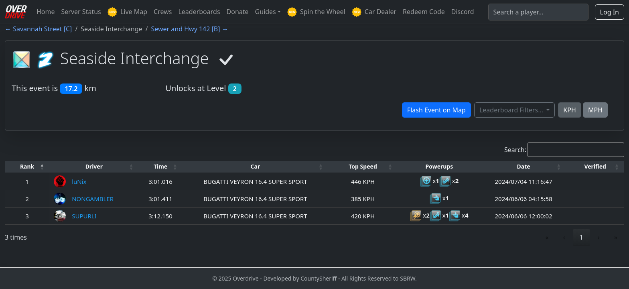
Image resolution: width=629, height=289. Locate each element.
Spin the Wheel (316, 12)
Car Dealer (374, 12)
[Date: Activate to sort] (523, 167)
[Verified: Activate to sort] (595, 167)
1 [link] (581, 237)
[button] (27, 166)
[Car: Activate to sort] (255, 167)
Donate (238, 11)
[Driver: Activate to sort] (93, 167)
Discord (462, 11)
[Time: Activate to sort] (160, 167)
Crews (163, 11)
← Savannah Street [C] (38, 28)
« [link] (547, 237)
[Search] (538, 12)
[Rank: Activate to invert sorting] (27, 167)
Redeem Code (424, 11)
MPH (595, 110)
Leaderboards (199, 11)
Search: (515, 149)
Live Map (127, 12)
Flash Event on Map (436, 110)
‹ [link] (564, 237)
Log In (609, 12)
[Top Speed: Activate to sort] (363, 167)
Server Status (81, 11)
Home (46, 11)
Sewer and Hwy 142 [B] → (189, 28)
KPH (569, 110)
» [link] (615, 237)
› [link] (599, 237)
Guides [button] (265, 11)
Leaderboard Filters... (512, 110)
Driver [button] (94, 166)
